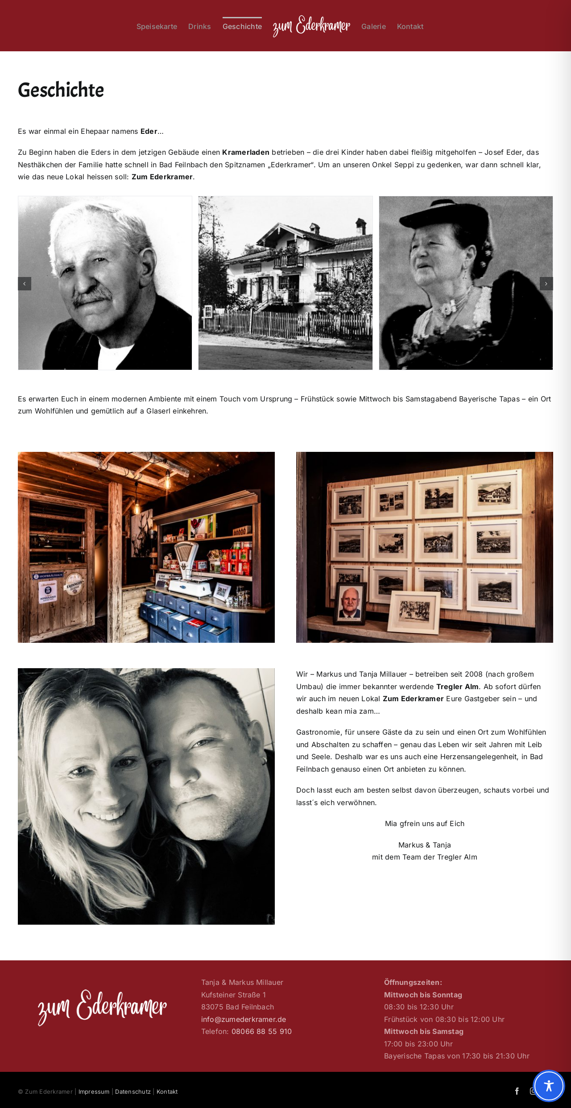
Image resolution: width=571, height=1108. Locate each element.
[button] (24, 283)
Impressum (94, 1091)
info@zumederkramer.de (243, 1019)
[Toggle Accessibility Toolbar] (549, 1086)
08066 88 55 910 (262, 1031)
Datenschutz (133, 1091)
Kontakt (167, 1091)
